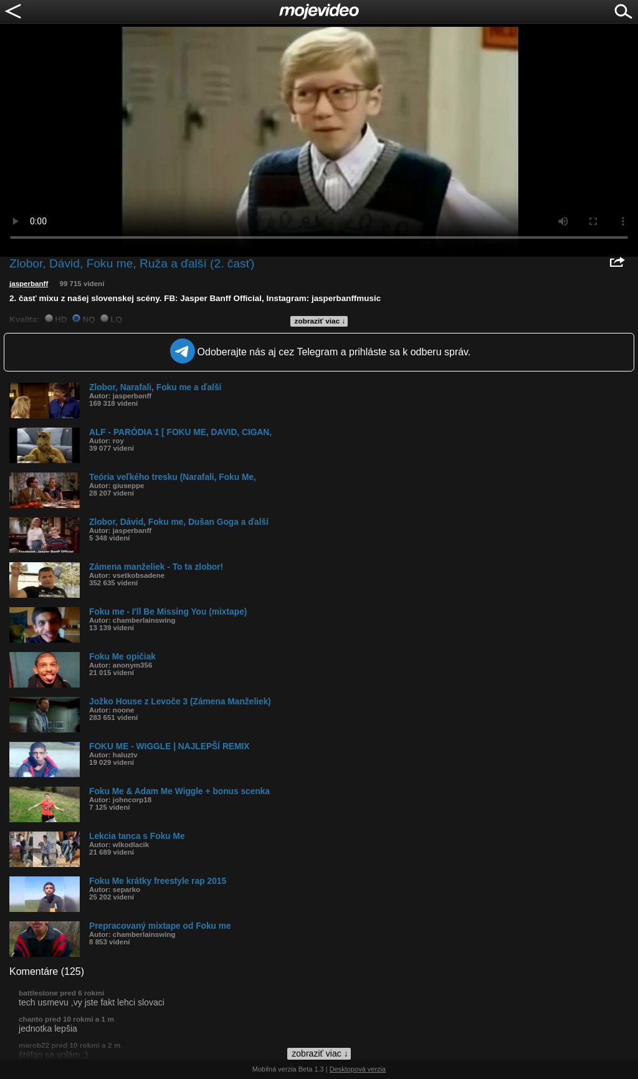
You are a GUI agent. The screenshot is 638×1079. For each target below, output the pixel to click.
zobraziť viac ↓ (320, 321)
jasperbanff (28, 283)
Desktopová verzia (358, 1069)
